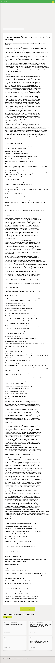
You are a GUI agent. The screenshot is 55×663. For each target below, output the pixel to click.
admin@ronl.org (26, 658)
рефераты (11, 28)
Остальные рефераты (19, 28)
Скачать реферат (27, 609)
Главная (5, 28)
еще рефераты (7, 617)
